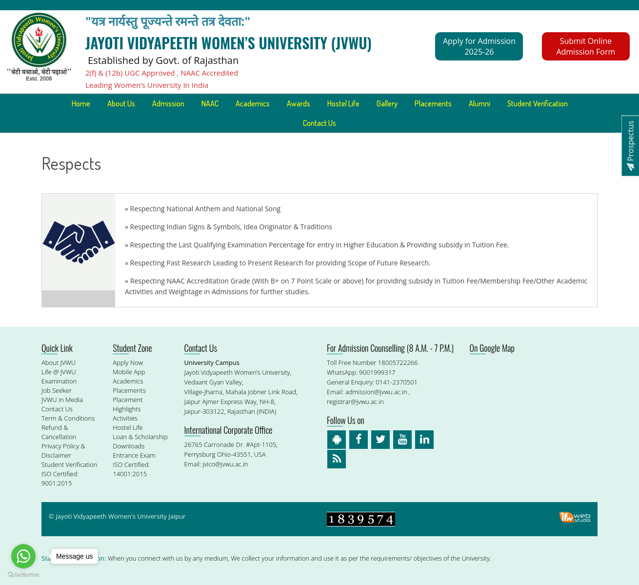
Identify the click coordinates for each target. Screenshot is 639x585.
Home (81, 103)
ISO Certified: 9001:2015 (60, 478)
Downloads (128, 446)
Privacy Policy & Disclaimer (63, 451)
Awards (298, 103)
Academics (253, 103)
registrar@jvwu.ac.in (355, 401)
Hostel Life (343, 103)
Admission (168, 103)
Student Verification (537, 103)
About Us (121, 103)
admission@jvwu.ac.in (376, 391)
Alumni (479, 103)
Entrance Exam (134, 455)
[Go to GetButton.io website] (23, 575)
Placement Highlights (127, 404)
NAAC (210, 103)
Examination (59, 381)
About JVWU (58, 362)
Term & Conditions (68, 418)
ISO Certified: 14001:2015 (131, 469)
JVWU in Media (62, 399)
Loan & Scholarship (140, 436)
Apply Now (128, 362)
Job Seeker (56, 390)
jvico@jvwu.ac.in (225, 464)
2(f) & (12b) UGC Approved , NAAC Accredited (161, 73)
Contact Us (319, 123)
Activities (125, 418)
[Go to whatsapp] (23, 556)
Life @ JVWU (58, 371)
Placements (433, 103)
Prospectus (630, 146)
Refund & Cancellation (58, 432)
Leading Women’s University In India (146, 85)
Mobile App (129, 371)
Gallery (387, 103)
